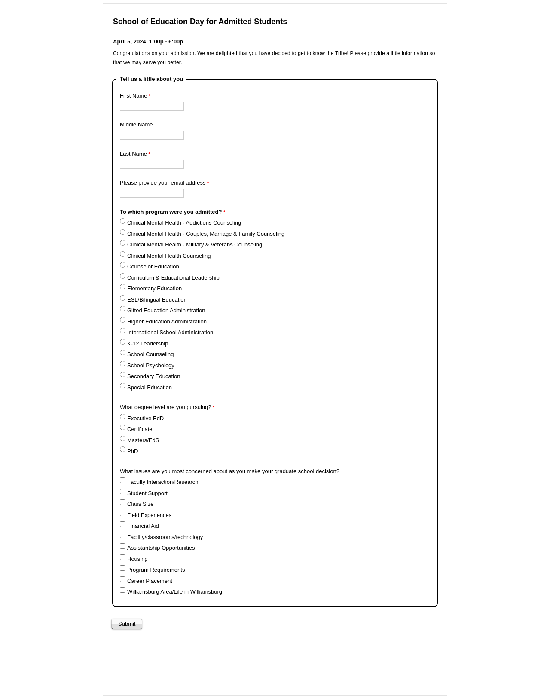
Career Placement (149, 581)
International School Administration (170, 332)
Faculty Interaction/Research (162, 482)
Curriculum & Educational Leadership (173, 277)
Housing (137, 559)
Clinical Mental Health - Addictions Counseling (184, 222)
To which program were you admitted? (171, 212)
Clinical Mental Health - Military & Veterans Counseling (194, 244)
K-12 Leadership (147, 343)
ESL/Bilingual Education (157, 299)
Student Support (147, 493)
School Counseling (150, 354)
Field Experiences (149, 515)
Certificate (140, 429)
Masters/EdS (143, 440)
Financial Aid (143, 526)
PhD (132, 451)
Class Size (140, 504)
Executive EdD (145, 418)
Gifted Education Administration (166, 310)
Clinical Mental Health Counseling (169, 256)
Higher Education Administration (167, 321)
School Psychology (150, 365)
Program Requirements (156, 570)
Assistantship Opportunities (161, 548)
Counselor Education (153, 266)
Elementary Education (154, 288)
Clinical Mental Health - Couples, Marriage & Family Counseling (205, 234)
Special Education (149, 387)
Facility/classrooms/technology (165, 537)
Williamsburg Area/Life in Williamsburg (174, 591)
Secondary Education (153, 376)
